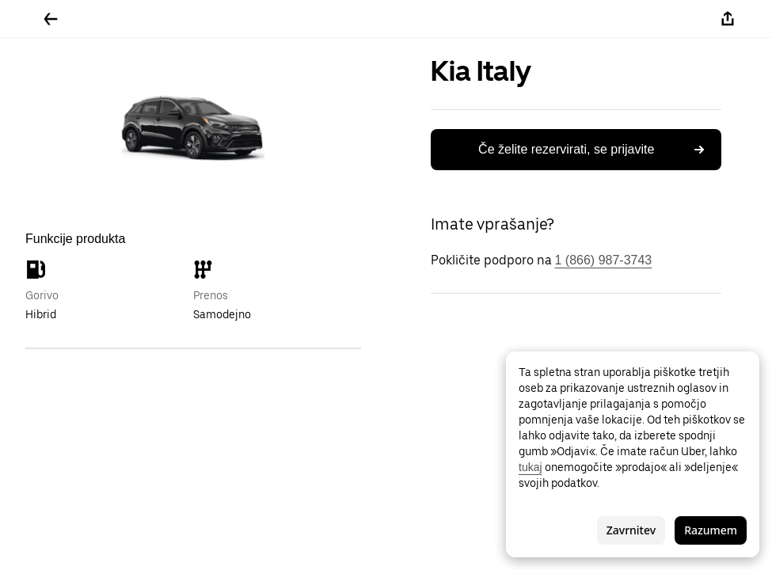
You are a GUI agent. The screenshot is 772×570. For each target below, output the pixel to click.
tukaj (530, 467)
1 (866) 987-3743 (603, 260)
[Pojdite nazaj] (51, 19)
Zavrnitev (631, 530)
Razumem (710, 530)
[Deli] (728, 19)
